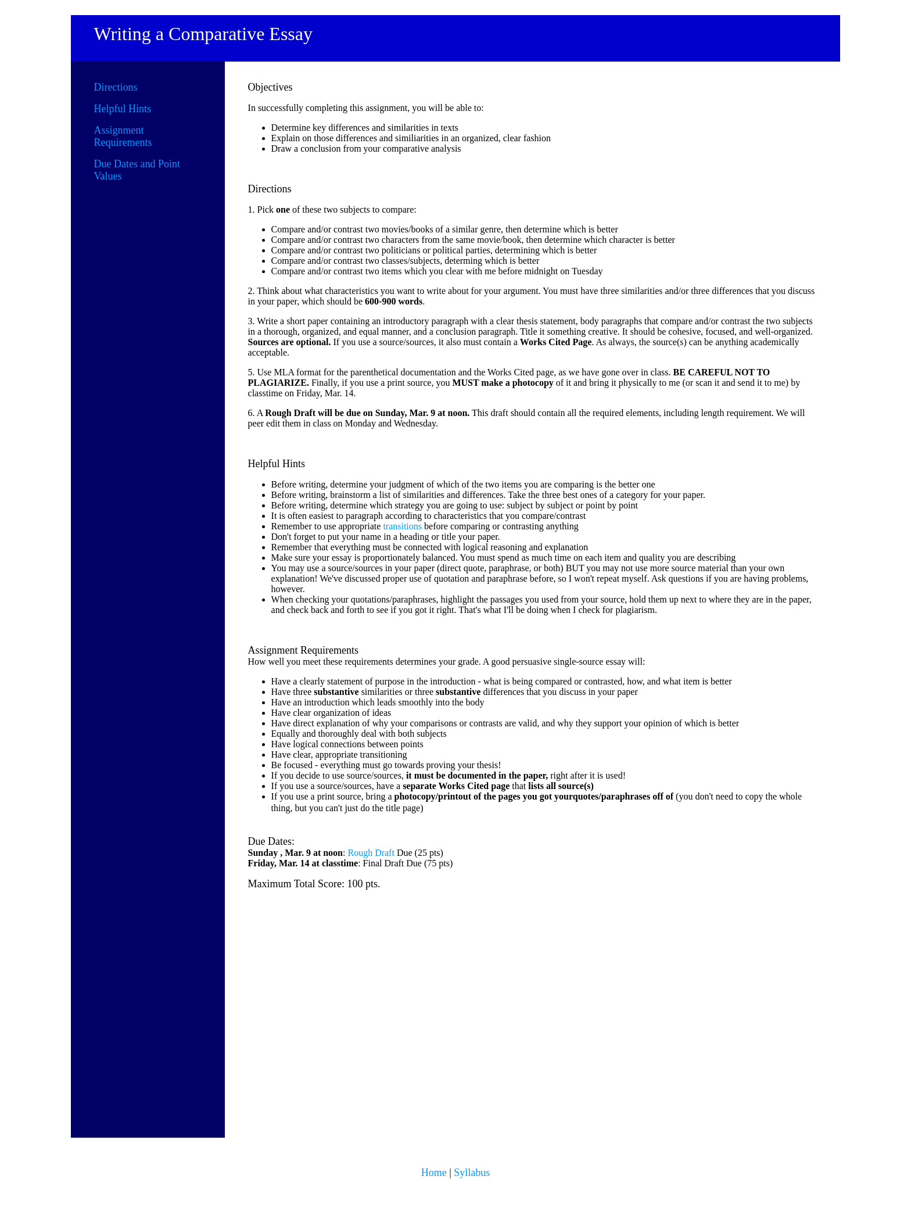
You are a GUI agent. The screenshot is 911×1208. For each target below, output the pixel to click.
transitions (402, 526)
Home (434, 1172)
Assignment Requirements (123, 136)
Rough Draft (370, 853)
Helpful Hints (123, 108)
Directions (116, 87)
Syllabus (472, 1172)
